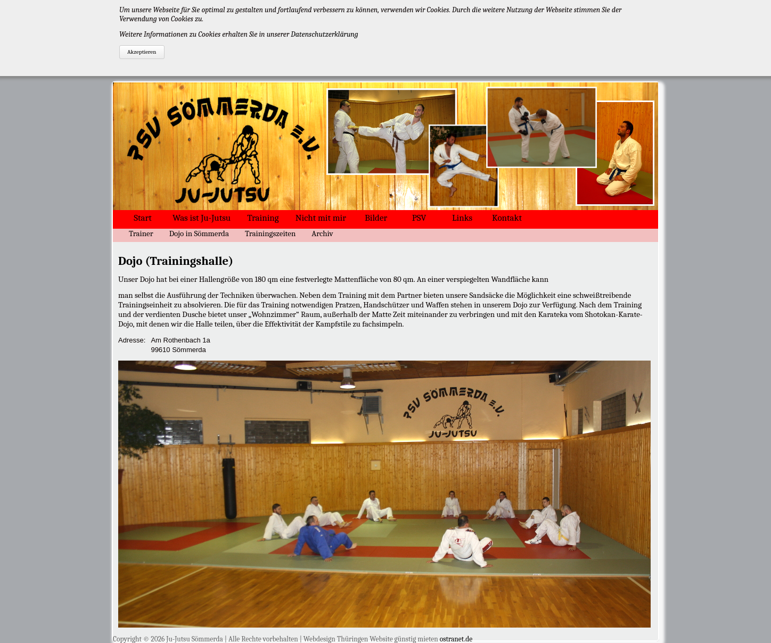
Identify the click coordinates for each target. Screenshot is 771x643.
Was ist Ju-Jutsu (202, 218)
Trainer (141, 233)
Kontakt (507, 218)
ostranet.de (456, 639)
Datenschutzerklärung (324, 34)
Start (142, 218)
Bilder (376, 218)
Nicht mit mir (321, 218)
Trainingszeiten (270, 233)
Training (263, 218)
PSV (419, 218)
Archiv (322, 233)
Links (462, 218)
